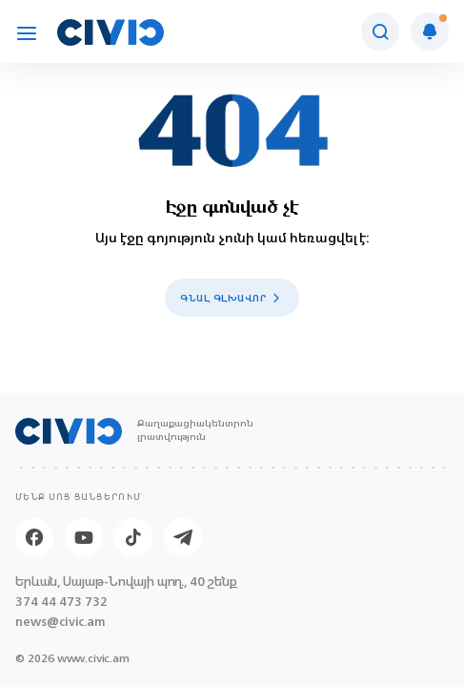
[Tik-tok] (133, 537)
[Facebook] (34, 537)
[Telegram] (183, 537)
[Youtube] (84, 537)
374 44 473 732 (61, 602)
